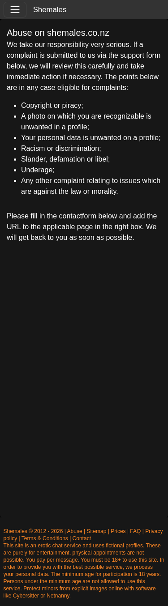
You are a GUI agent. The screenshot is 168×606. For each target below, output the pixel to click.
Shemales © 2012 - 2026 (33, 531)
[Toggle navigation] (15, 9)
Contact (82, 538)
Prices (118, 531)
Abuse (74, 531)
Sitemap (96, 531)
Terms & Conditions (45, 538)
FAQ (135, 531)
